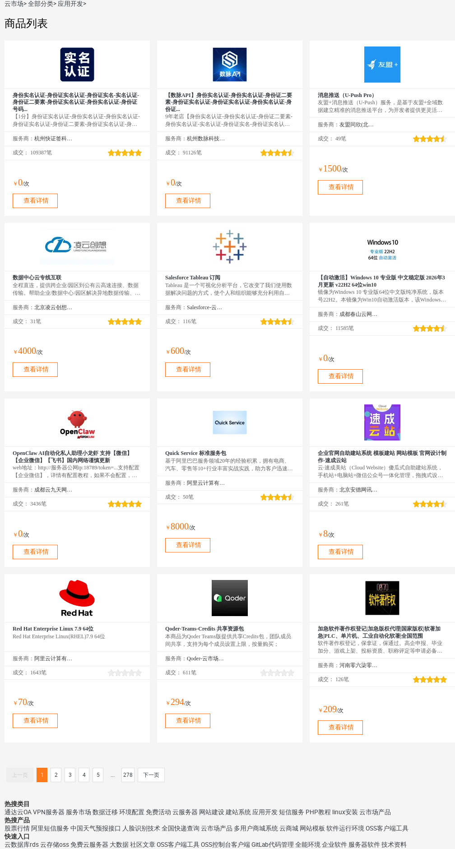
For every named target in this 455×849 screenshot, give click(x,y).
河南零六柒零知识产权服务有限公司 (358, 665)
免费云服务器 (89, 844)
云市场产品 (375, 812)
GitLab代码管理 (272, 844)
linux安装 (345, 812)
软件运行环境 (345, 828)
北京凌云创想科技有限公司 (53, 307)
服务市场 (78, 812)
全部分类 (40, 3)
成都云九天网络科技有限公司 (53, 490)
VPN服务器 (49, 812)
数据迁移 (105, 812)
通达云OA (18, 812)
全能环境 (307, 844)
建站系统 (238, 812)
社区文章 (142, 844)
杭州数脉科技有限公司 (206, 138)
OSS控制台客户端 (225, 844)
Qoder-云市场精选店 (206, 658)
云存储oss (54, 844)
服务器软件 (364, 844)
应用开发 (70, 3)
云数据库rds (22, 844)
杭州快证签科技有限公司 (53, 138)
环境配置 (131, 812)
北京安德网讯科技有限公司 (358, 490)
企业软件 (334, 844)
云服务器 (185, 812)
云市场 (14, 3)
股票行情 (17, 828)
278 (128, 775)
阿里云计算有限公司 (206, 483)
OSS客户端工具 (387, 828)
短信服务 (291, 812)
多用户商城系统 (256, 828)
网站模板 (312, 828)
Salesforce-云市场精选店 (206, 307)
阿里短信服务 (50, 828)
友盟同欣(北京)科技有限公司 (358, 124)
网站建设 (211, 812)
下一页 (151, 775)
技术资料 (394, 844)
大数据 (119, 844)
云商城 (288, 828)
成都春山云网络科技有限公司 (358, 314)
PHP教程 (318, 812)
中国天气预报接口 (95, 828)
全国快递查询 (181, 828)
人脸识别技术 (141, 828)
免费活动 (158, 812)
